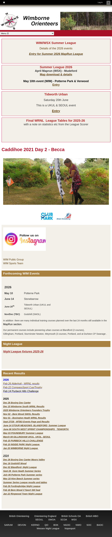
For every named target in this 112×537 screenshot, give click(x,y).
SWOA (51, 519)
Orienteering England (45, 516)
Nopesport (70, 528)
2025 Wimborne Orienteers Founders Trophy (26, 410)
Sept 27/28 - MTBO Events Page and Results (26, 421)
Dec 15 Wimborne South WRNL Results (23, 406)
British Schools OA (71, 516)
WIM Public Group (13, 259)
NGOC (67, 525)
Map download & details (56, 74)
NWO (78, 525)
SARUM (8, 525)
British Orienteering (19, 516)
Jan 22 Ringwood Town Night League (22, 494)
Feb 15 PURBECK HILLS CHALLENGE (23, 440)
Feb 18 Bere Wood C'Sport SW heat (21, 490)
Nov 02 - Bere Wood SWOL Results (21, 414)
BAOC (100, 525)
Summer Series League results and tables (25, 482)
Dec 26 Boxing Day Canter (17, 402)
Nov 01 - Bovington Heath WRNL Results (24, 418)
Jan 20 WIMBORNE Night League (20, 448)
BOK (55, 525)
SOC (89, 525)
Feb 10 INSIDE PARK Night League (21, 444)
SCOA (63, 519)
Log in (100, 2)
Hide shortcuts (108, 3)
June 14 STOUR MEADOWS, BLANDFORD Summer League (34, 425)
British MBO (92, 516)
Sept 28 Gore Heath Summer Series (22, 471)
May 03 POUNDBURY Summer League (23, 433)
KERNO (35, 525)
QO (46, 525)
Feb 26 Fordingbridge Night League (21, 486)
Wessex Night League (48, 528)
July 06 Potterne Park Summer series (22, 475)
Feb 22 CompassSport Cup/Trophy (22, 387)
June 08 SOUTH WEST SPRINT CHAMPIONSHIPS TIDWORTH (36, 429)
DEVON (22, 525)
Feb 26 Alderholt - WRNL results (21, 383)
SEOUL (39, 519)
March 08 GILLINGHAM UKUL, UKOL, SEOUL (26, 437)
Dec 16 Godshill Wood (15, 463)
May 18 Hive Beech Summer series (21, 478)
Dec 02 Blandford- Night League (20, 467)
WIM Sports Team (13, 263)
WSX (74, 519)
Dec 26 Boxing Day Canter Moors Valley (24, 459)
